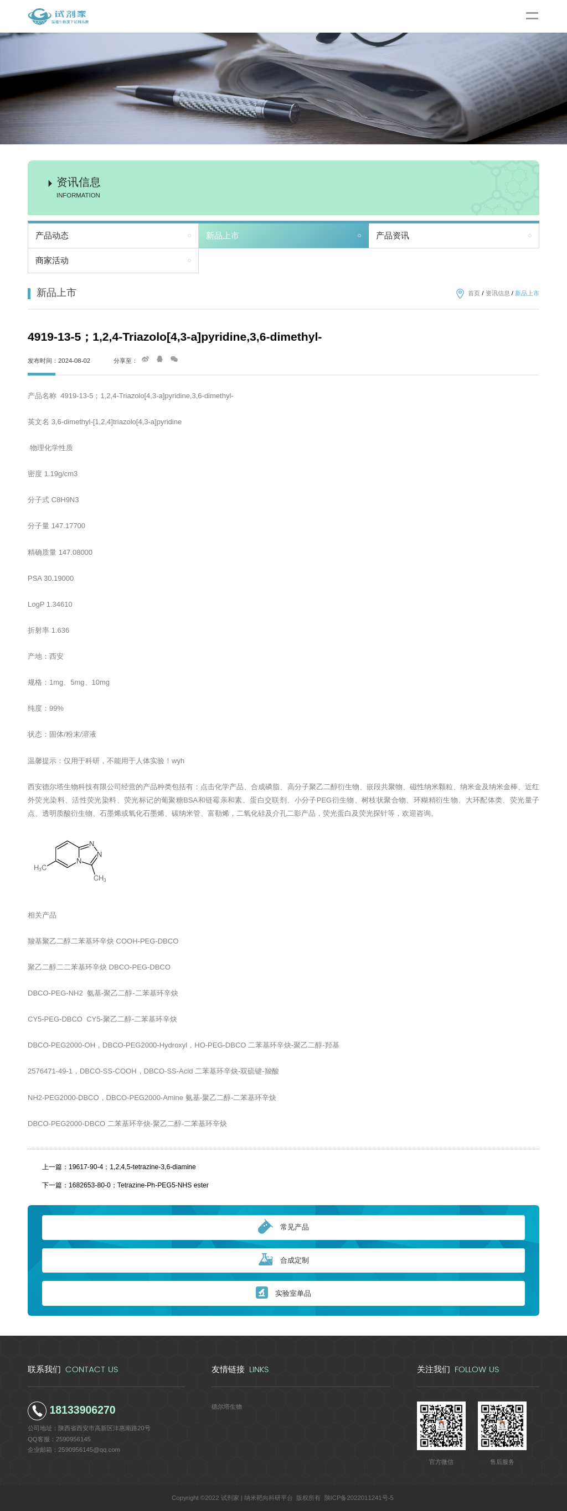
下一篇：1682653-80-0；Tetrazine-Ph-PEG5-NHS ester (125, 1185)
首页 (474, 293)
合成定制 (284, 1260)
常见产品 (283, 1227)
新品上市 (222, 235)
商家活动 (52, 260)
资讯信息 (498, 293)
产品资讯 (392, 235)
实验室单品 (283, 1293)
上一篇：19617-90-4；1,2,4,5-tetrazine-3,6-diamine (119, 1167)
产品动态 (52, 235)
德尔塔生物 (227, 1406)
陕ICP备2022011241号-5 (359, 1497)
